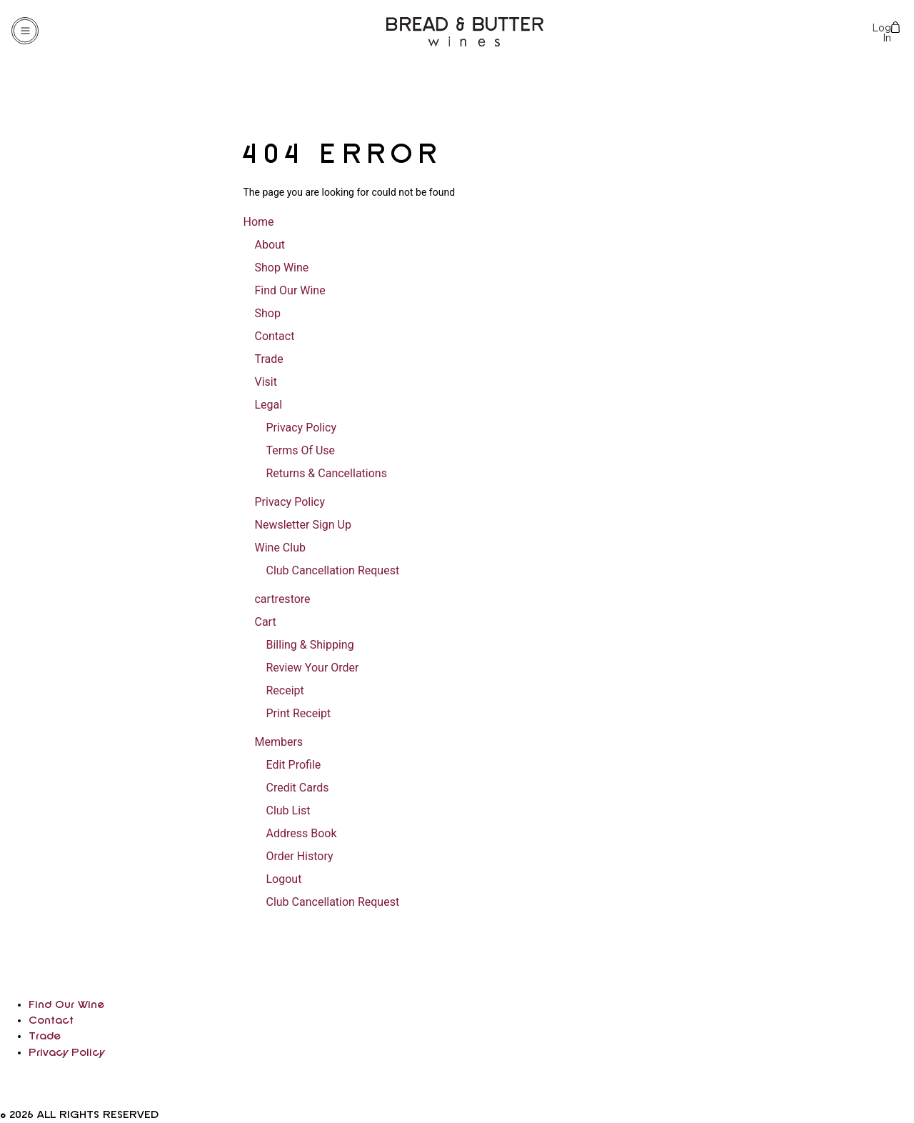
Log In (881, 33)
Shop (267, 313)
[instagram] (5, 1080)
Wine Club (279, 547)
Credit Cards (297, 787)
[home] (69, 988)
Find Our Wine (289, 290)
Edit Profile (293, 765)
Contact (274, 336)
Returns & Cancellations (326, 473)
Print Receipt (298, 713)
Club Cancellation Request (332, 570)
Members (278, 742)
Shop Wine (281, 267)
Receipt (284, 690)
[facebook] (2, 1097)
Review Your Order (312, 667)
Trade (268, 359)
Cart (265, 622)
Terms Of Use (300, 450)
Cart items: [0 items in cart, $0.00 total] (897, 27)
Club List (288, 810)
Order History (299, 856)
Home (258, 222)
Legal (268, 404)
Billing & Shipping (309, 645)
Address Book (301, 833)
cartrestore (282, 599)
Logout (283, 879)
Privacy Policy (301, 427)
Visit (265, 382)
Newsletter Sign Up (302, 524)
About (269, 244)
